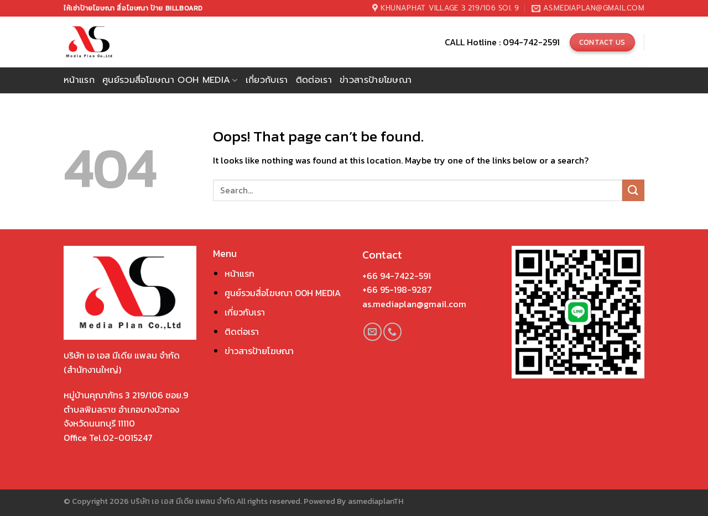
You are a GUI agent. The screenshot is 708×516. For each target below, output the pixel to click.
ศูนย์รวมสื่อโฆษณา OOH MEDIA (283, 292)
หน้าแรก (79, 80)
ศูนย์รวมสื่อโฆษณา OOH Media (170, 80)
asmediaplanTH (375, 501)
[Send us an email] (372, 332)
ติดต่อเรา (314, 80)
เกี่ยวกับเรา (267, 80)
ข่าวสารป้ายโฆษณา (376, 80)
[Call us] (392, 332)
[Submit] (633, 190)
